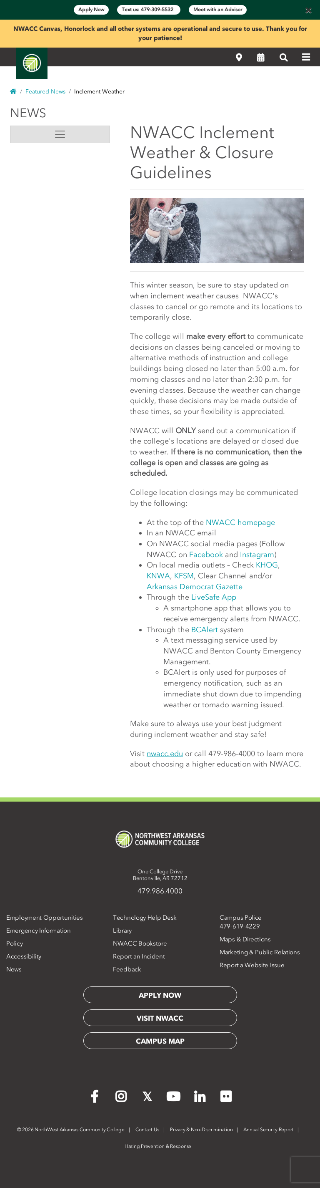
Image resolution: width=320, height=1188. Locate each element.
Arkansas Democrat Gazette (194, 586)
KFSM (184, 575)
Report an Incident (139, 956)
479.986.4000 (160, 891)
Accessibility (23, 956)
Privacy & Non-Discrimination (201, 1130)
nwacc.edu (165, 753)
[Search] (283, 58)
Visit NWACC (160, 1018)
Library (122, 930)
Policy (14, 943)
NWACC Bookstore (140, 943)
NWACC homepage (240, 522)
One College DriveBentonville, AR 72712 (160, 874)
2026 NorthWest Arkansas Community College (71, 1130)
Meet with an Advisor (217, 10)
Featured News (45, 91)
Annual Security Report (268, 1130)
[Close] (308, 10)
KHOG (267, 565)
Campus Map (160, 1041)
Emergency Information (38, 930)
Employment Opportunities (44, 917)
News (28, 113)
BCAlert (204, 629)
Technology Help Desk (145, 917)
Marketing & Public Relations (260, 952)
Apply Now (91, 10)
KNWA (158, 575)
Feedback (127, 969)
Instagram (257, 554)
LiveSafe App (213, 597)
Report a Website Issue (252, 965)
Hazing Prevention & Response (158, 1146)
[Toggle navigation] (60, 134)
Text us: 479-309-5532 (149, 10)
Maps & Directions (245, 939)
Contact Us (147, 1130)
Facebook (206, 554)
